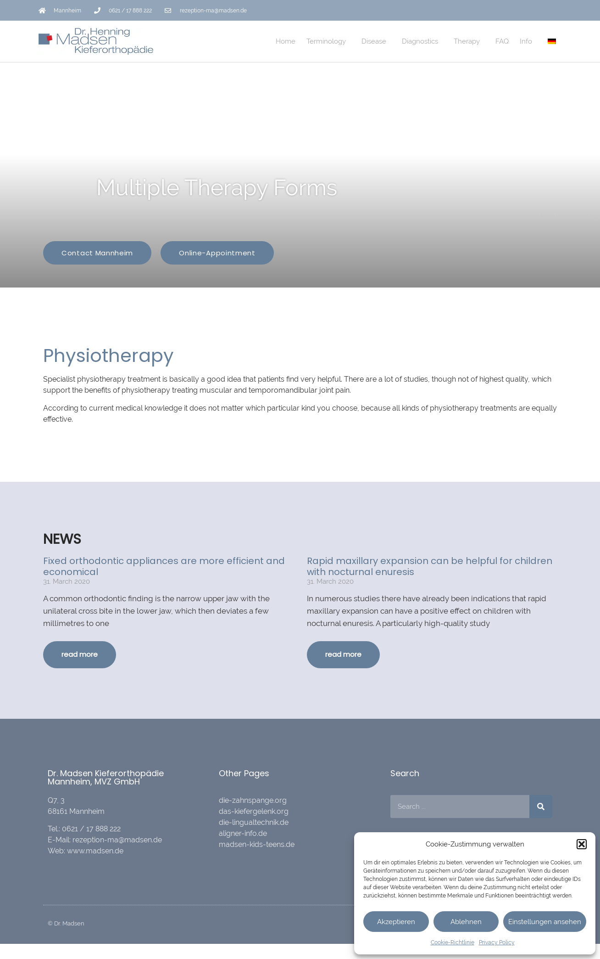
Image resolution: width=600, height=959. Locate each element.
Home (285, 41)
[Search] (540, 806)
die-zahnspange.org (253, 800)
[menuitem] (551, 41)
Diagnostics (422, 41)
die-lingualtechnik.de (254, 822)
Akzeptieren (396, 922)
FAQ (502, 41)
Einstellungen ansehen (544, 922)
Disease (376, 41)
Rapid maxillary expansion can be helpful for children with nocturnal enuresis (429, 566)
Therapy (469, 41)
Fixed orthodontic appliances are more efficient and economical (164, 566)
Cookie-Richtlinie (452, 942)
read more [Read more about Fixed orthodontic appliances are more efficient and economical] (79, 654)
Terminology (328, 41)
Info (528, 41)
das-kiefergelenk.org (254, 811)
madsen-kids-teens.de (256, 844)
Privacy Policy (497, 942)
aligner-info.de (243, 833)
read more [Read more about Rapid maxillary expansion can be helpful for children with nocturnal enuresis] (343, 654)
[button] (581, 844)
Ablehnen (466, 922)
